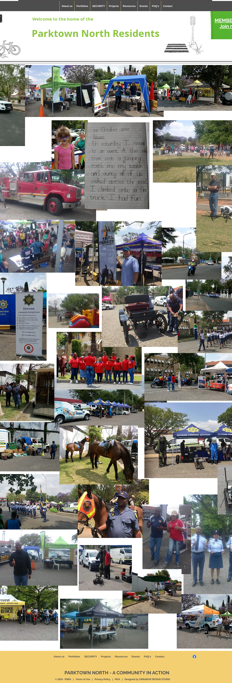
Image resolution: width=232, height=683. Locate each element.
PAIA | (119, 679)
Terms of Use (83, 679)
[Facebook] (194, 656)
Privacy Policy (102, 679)
